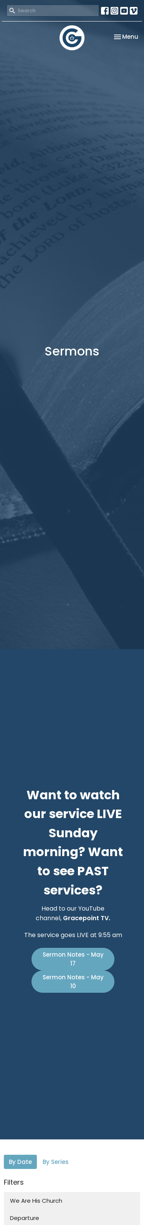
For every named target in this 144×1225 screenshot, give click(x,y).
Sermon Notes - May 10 (73, 981)
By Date (20, 1162)
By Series (56, 1162)
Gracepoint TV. (86, 918)
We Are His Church (36, 1201)
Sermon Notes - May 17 (73, 959)
